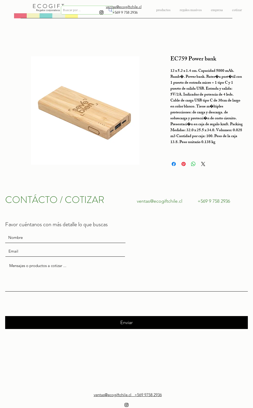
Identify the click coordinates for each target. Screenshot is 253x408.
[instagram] (101, 12)
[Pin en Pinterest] (183, 164)
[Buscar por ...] (80, 10)
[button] (190, 7)
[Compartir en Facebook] (174, 164)
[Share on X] (203, 164)
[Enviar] (126, 322)
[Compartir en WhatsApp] (193, 164)
